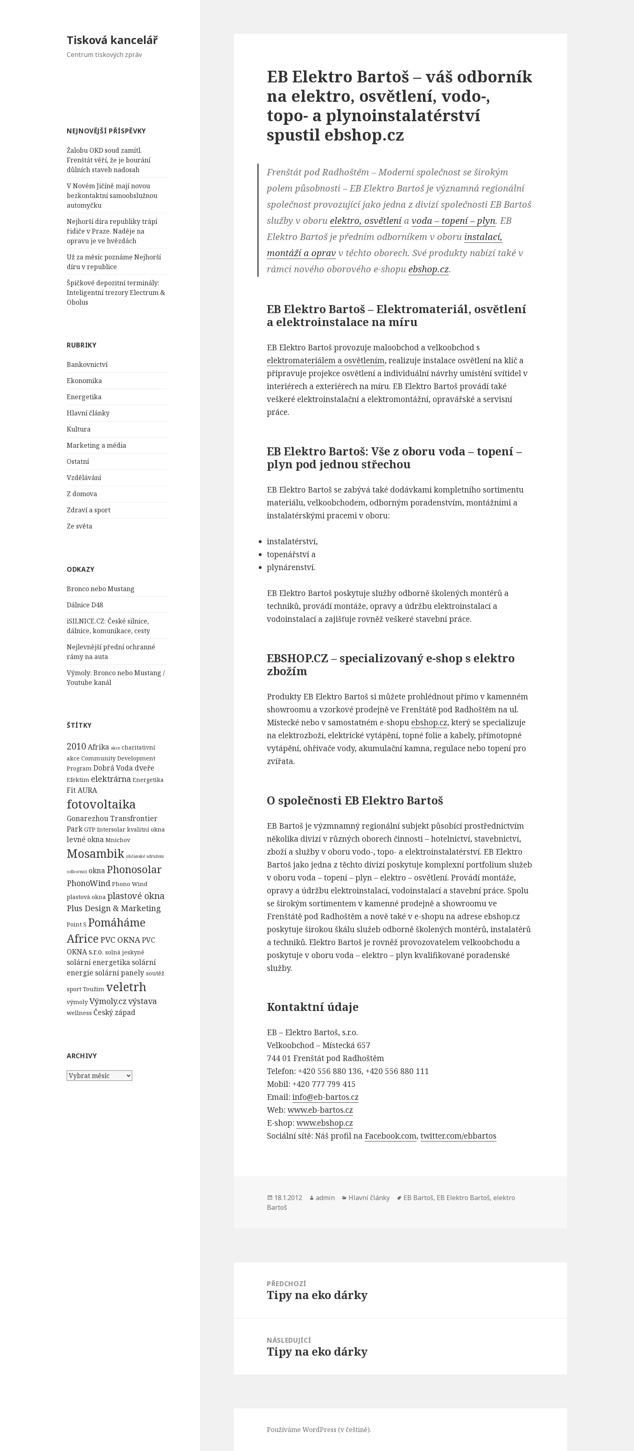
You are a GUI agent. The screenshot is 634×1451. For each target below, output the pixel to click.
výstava (142, 1001)
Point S (77, 924)
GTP (89, 829)
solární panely (119, 972)
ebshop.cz (428, 269)
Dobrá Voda (113, 768)
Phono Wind (130, 884)
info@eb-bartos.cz (325, 1097)
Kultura (79, 429)
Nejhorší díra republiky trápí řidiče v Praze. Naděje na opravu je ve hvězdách (112, 231)
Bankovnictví (87, 364)
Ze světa (79, 526)
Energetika (84, 396)
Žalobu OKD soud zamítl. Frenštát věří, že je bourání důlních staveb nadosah (108, 160)
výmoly (77, 1002)
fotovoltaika (101, 804)
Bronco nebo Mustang (101, 588)
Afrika (98, 747)
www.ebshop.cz (324, 1123)
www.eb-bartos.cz (320, 1110)
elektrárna (111, 778)
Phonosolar (134, 869)
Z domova (82, 493)
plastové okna (136, 895)
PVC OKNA (120, 939)
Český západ (114, 1012)
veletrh (126, 986)
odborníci (77, 871)
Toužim (93, 989)
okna (97, 870)
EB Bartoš (418, 1197)
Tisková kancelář (112, 39)
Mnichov (118, 840)
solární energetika (98, 962)
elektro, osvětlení (366, 220)
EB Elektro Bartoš (463, 1197)
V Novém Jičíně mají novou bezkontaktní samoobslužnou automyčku (112, 195)
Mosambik (95, 853)
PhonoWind (88, 883)
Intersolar (111, 829)
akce (115, 748)
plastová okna (86, 897)
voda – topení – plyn (453, 220)
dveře (144, 768)
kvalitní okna (146, 829)
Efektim (78, 779)
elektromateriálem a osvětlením (326, 360)
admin (325, 1197)
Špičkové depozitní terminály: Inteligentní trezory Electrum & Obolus (116, 292)
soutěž (155, 973)
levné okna (85, 839)
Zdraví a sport (88, 509)
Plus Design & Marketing (114, 908)
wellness (79, 1013)
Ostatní (78, 461)
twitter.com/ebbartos (459, 1136)
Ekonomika (84, 380)
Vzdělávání (84, 477)
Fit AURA (82, 790)
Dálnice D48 (85, 604)
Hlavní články (88, 413)
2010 (76, 746)
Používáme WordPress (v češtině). (319, 1429)
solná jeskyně (124, 952)
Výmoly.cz (108, 1001)
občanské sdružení (145, 856)
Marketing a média (96, 445)
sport (74, 989)
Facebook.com (390, 1136)
